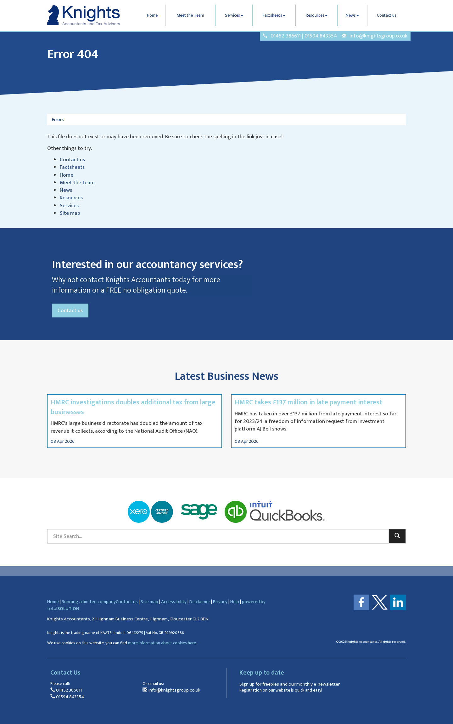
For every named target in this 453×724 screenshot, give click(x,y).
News (352, 15)
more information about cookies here (162, 643)
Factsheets (274, 15)
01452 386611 (286, 35)
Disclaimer (199, 602)
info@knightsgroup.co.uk (378, 35)
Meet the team (77, 182)
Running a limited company (89, 602)
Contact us (386, 15)
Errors (58, 119)
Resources (316, 15)
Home (152, 15)
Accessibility (174, 602)
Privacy (220, 602)
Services (234, 15)
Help (234, 602)
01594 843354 (321, 35)
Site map (70, 213)
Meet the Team (190, 15)
